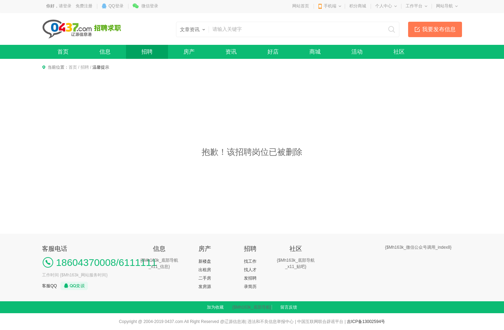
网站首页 (300, 6)
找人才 (250, 269)
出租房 (204, 269)
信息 (105, 52)
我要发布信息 (439, 29)
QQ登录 (116, 6)
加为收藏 (215, 307)
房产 (189, 52)
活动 (357, 52)
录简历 (250, 286)
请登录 (65, 6)
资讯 (231, 52)
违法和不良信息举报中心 (270, 321)
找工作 (250, 261)
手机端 (330, 6)
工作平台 (414, 6)
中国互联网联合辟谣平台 (320, 321)
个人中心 (383, 6)
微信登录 (149, 6)
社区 (399, 52)
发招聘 (250, 278)
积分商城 (357, 6)
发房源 (204, 286)
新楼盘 (204, 261)
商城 (315, 52)
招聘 (147, 52)
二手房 (204, 278)
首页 (63, 52)
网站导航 (444, 6)
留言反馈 (288, 307)
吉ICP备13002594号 (366, 321)
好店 (273, 52)
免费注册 (84, 6)
